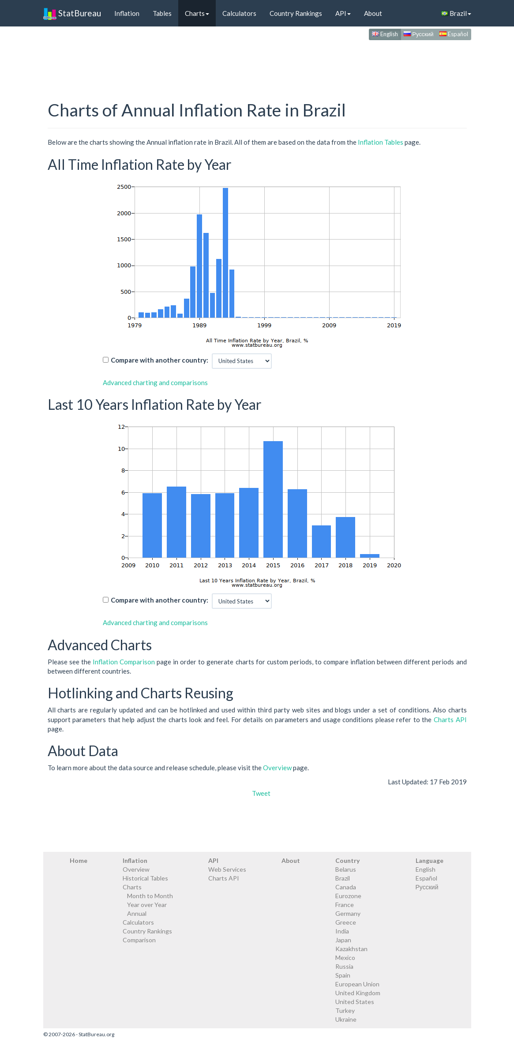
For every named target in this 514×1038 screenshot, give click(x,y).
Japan (343, 940)
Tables (162, 13)
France (344, 904)
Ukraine (345, 1019)
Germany (347, 913)
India (342, 931)
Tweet (261, 793)
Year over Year (147, 904)
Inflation (126, 13)
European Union (357, 984)
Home (78, 860)
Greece (345, 922)
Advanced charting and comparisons (155, 382)
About (373, 13)
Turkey (345, 1010)
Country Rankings (296, 13)
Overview (277, 768)
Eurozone (348, 895)
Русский (418, 33)
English (385, 33)
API (343, 13)
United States (354, 1001)
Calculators (239, 13)
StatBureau (72, 13)
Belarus (345, 869)
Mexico (345, 957)
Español (453, 33)
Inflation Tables (380, 142)
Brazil (456, 13)
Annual (136, 913)
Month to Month (150, 895)
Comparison (139, 940)
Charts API (450, 719)
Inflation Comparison (124, 662)
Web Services (227, 869)
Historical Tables (145, 878)
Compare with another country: (159, 360)
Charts (197, 13)
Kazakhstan (351, 948)
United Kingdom (357, 993)
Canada (345, 887)
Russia (344, 966)
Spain (342, 975)
